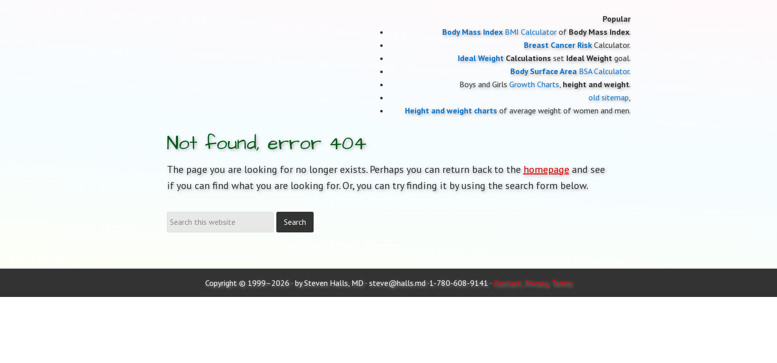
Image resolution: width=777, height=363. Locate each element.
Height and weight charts (451, 110)
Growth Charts (534, 84)
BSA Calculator (604, 71)
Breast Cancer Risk (558, 45)
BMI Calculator (531, 32)
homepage (546, 169)
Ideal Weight (481, 58)
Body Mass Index (472, 32)
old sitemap (608, 97)
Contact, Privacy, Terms (533, 283)
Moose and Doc (247, 0)
